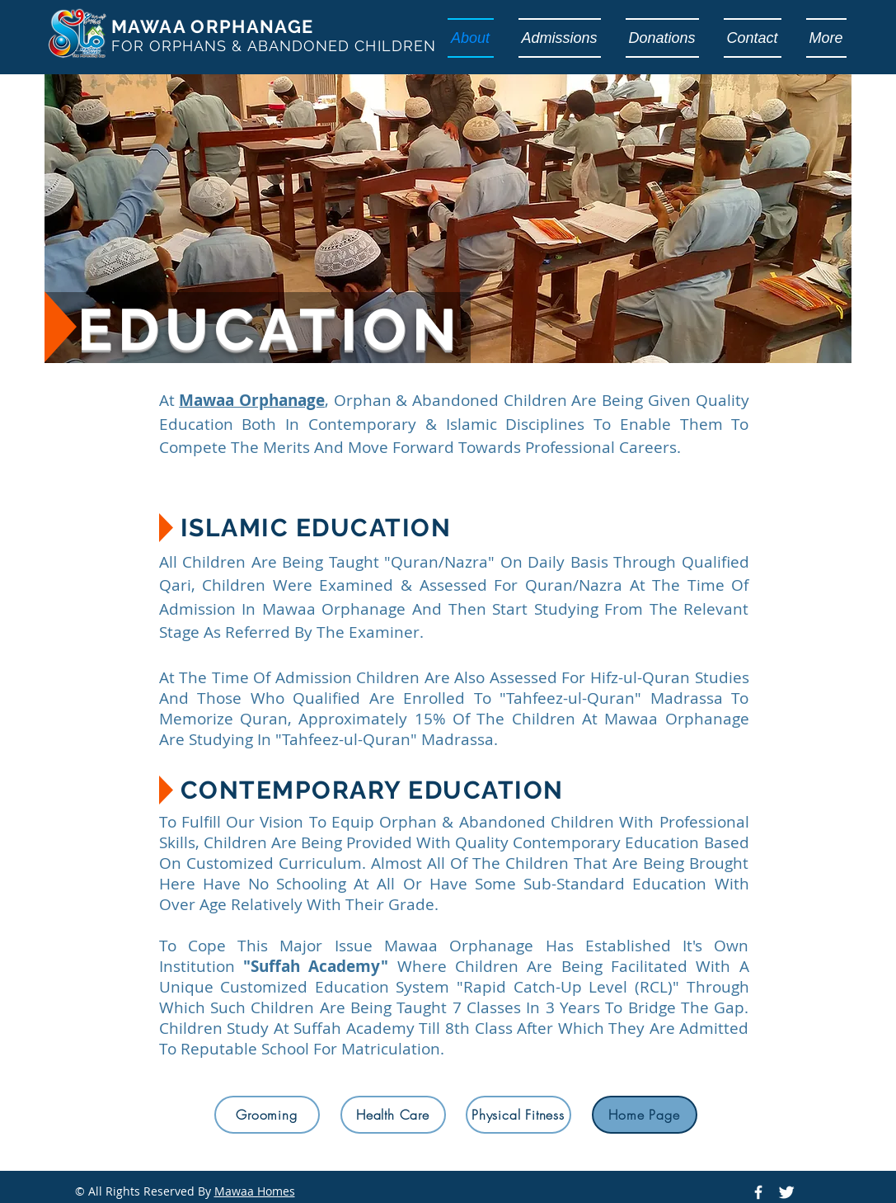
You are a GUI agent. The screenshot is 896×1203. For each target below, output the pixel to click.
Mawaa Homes (254, 1191)
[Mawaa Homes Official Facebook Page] (758, 1192)
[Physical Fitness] (518, 1115)
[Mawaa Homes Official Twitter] (786, 1192)
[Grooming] (267, 1115)
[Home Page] (644, 1115)
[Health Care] (393, 1115)
